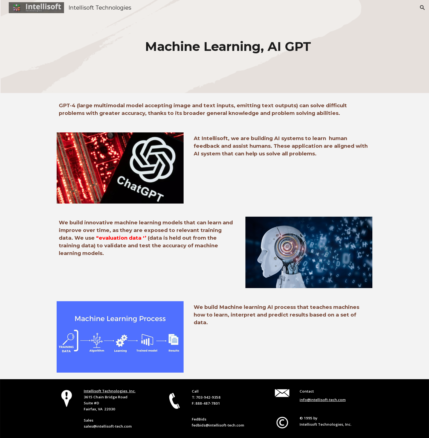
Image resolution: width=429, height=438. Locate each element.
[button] (422, 7)
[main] (228, 46)
